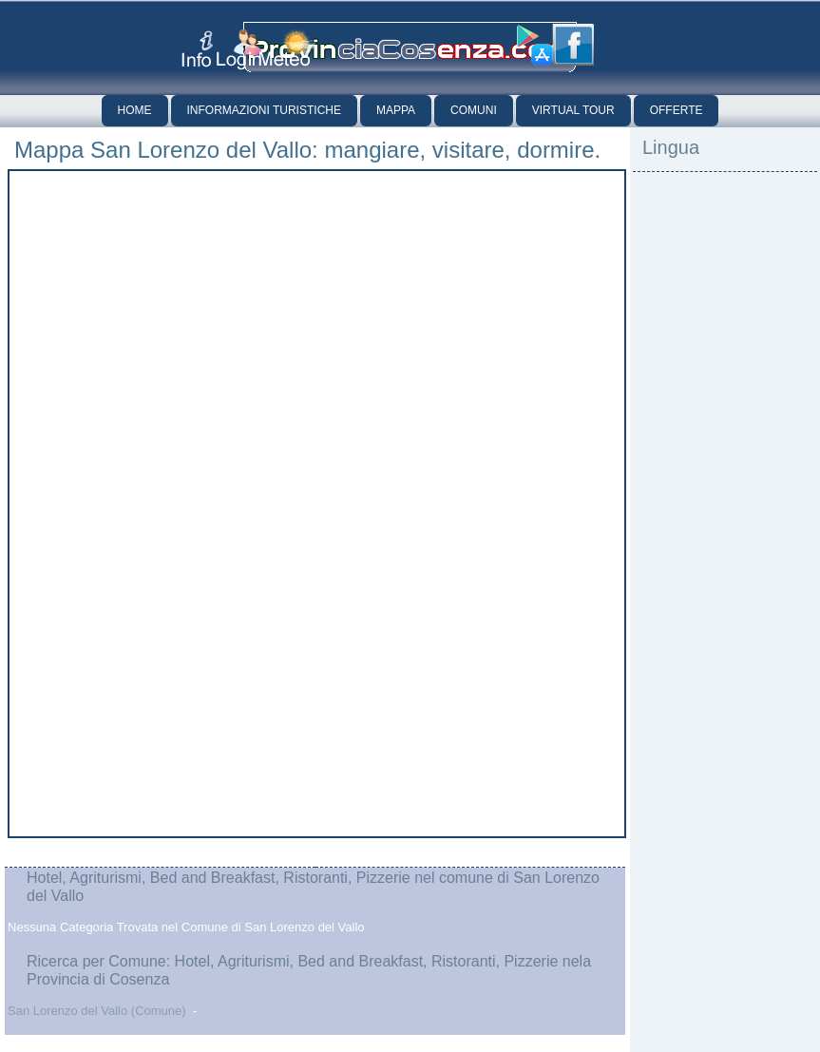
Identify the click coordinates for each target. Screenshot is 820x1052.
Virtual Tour (573, 110)
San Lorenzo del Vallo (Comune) (97, 1011)
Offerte (676, 110)
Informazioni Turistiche (264, 110)
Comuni (473, 110)
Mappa (395, 110)
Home (135, 110)
